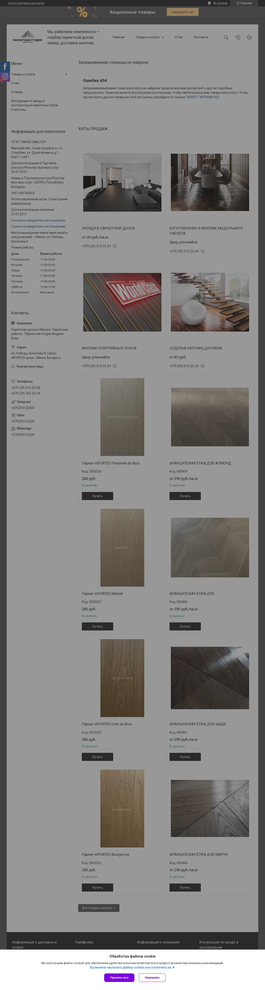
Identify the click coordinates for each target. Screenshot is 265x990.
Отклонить (152, 977)
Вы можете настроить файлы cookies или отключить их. (131, 967)
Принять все (119, 977)
